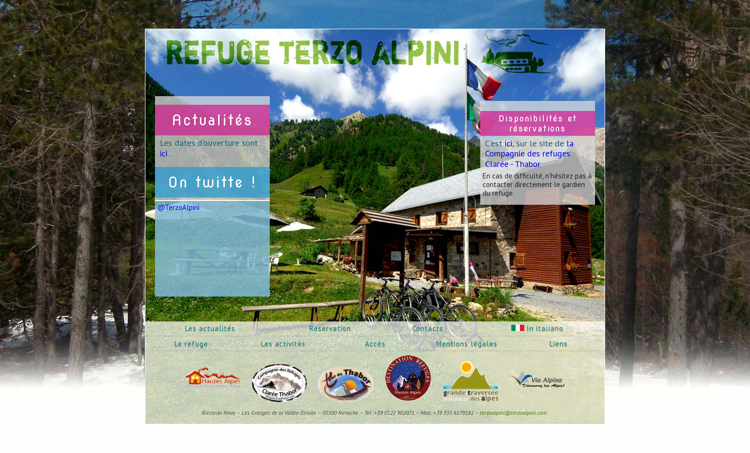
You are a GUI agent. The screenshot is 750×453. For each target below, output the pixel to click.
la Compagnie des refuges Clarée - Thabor (529, 153)
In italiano (537, 328)
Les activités (283, 343)
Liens (559, 343)
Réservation (330, 328)
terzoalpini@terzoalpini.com (513, 412)
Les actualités (210, 328)
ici (163, 153)
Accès (375, 343)
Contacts (427, 328)
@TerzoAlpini (178, 207)
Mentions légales (466, 343)
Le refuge (191, 343)
